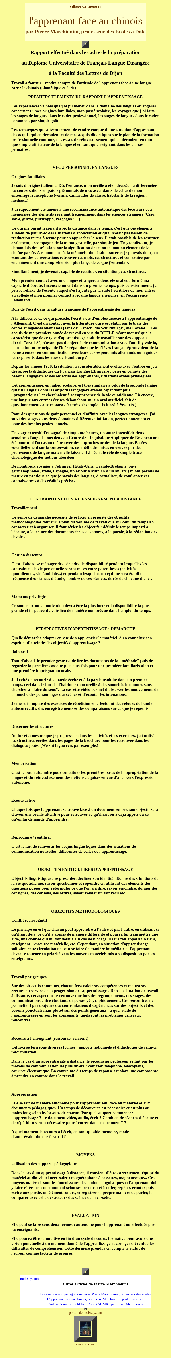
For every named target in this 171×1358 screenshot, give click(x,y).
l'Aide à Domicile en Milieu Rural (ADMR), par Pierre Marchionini (95, 1304)
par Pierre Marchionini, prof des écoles (115, 1299)
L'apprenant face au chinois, (67, 1299)
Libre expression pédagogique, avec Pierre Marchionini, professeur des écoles (95, 1294)
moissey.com (29, 1279)
